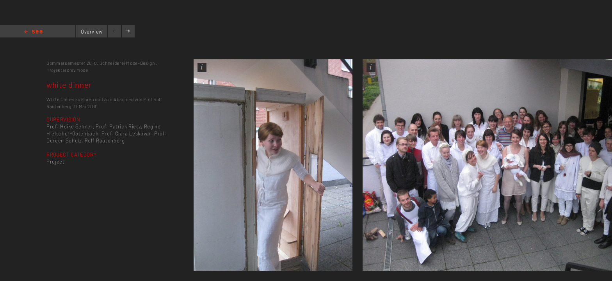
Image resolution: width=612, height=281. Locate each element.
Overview (92, 31)
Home (33, 32)
